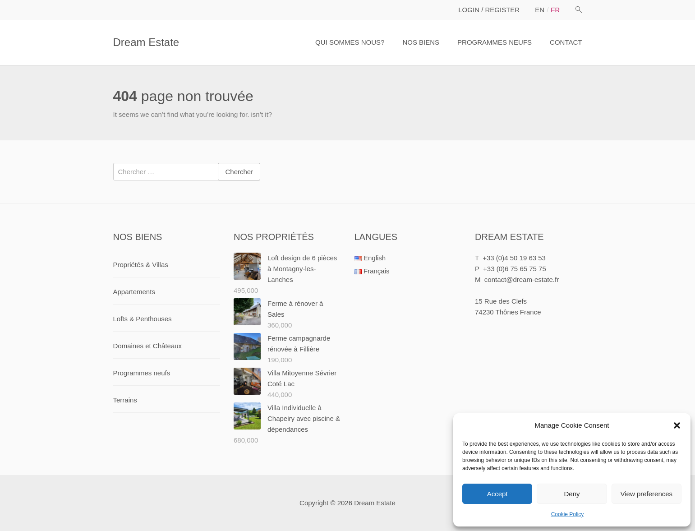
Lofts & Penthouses (142, 319)
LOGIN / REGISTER (489, 10)
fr (555, 10)
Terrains (125, 400)
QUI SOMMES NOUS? (349, 42)
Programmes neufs (141, 373)
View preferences (647, 494)
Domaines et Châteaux (147, 346)
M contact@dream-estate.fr (517, 279)
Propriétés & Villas (140, 264)
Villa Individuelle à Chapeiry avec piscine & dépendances (303, 418)
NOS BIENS (420, 42)
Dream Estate (146, 42)
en (539, 10)
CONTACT (566, 42)
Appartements (134, 292)
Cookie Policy (567, 514)
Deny (572, 494)
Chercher (239, 171)
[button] (676, 425)
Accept (497, 494)
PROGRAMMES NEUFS (494, 42)
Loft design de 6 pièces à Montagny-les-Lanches (302, 268)
